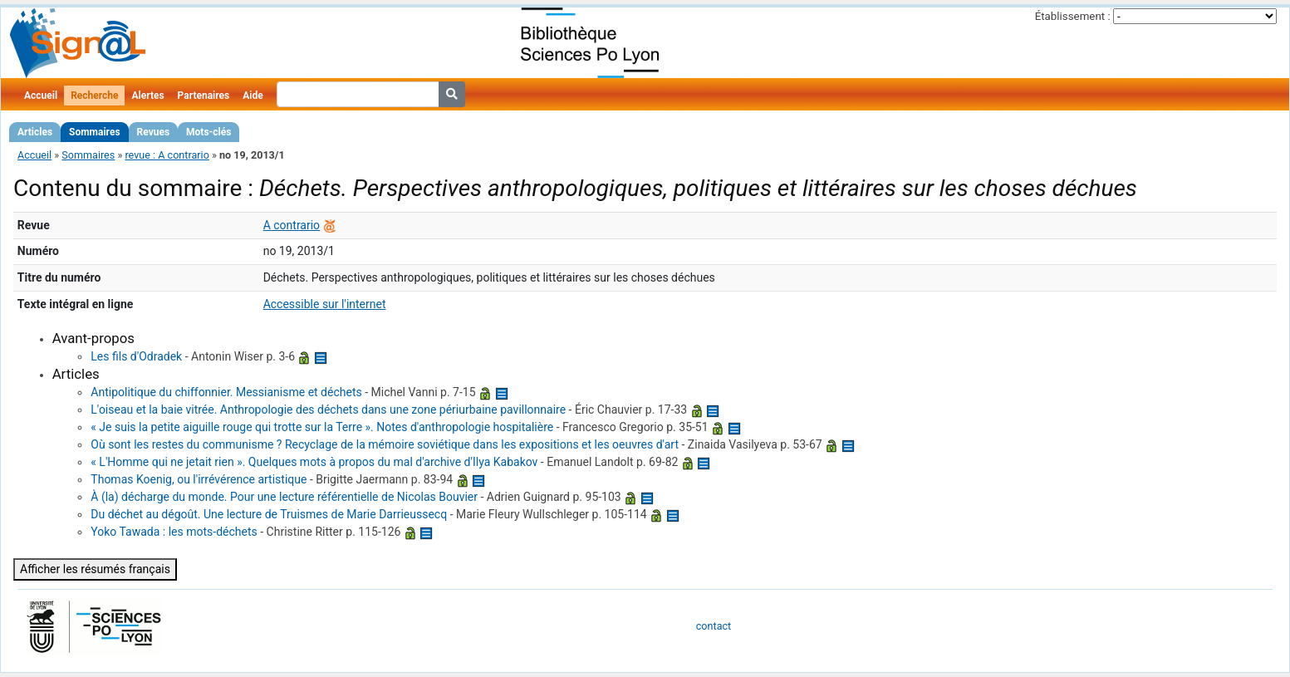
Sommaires (94, 132)
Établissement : (1073, 16)
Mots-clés (208, 132)
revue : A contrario (166, 155)
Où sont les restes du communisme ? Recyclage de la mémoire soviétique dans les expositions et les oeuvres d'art (385, 444)
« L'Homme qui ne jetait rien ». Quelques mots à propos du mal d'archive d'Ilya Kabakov (314, 462)
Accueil (40, 95)
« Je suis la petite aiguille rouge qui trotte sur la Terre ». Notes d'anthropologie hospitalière (322, 427)
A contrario (291, 225)
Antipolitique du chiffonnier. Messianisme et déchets (226, 392)
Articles (34, 132)
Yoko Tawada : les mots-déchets (174, 531)
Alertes (147, 95)
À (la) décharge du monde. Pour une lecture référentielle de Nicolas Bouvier (284, 496)
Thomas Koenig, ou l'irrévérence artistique (199, 479)
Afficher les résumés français (95, 569)
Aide (252, 95)
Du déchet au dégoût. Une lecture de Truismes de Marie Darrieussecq (269, 514)
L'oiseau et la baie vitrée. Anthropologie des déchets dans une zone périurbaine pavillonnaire (328, 409)
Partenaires (204, 95)
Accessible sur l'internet (324, 304)
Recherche (94, 95)
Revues (153, 132)
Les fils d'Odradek (136, 356)
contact (713, 626)
